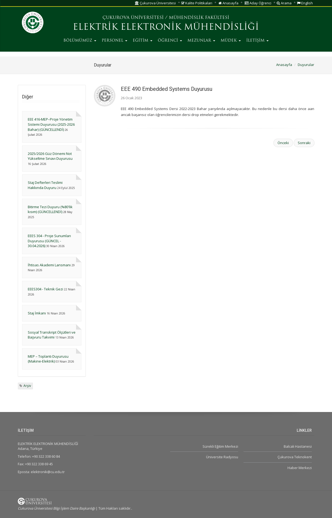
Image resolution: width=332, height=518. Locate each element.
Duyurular (306, 64)
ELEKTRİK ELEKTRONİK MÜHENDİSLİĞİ (166, 27)
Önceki (283, 142)
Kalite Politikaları (196, 3)
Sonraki (304, 142)
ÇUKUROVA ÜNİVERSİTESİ (133, 18)
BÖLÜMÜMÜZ (79, 41)
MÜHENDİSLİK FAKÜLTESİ (199, 18)
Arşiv (27, 385)
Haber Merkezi (299, 467)
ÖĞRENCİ (170, 41)
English (305, 3)
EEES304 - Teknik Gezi (45, 289)
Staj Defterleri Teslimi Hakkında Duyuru (45, 185)
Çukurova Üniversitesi (155, 3)
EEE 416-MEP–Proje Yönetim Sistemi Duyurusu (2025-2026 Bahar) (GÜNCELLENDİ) (51, 124)
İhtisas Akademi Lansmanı (49, 265)
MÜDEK (231, 41)
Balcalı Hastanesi (298, 446)
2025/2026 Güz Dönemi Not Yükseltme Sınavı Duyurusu (50, 156)
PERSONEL (114, 41)
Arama (284, 3)
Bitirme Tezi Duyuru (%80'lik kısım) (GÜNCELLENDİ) (50, 209)
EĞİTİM (142, 41)
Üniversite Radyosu (222, 456)
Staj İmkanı (37, 313)
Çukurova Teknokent (295, 456)
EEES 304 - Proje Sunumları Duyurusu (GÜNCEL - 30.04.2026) (49, 240)
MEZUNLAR (201, 41)
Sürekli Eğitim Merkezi (220, 446)
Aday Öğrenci (258, 3)
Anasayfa (228, 3)
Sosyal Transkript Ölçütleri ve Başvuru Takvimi (52, 335)
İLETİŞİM (257, 41)
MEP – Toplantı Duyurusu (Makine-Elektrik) (48, 359)
